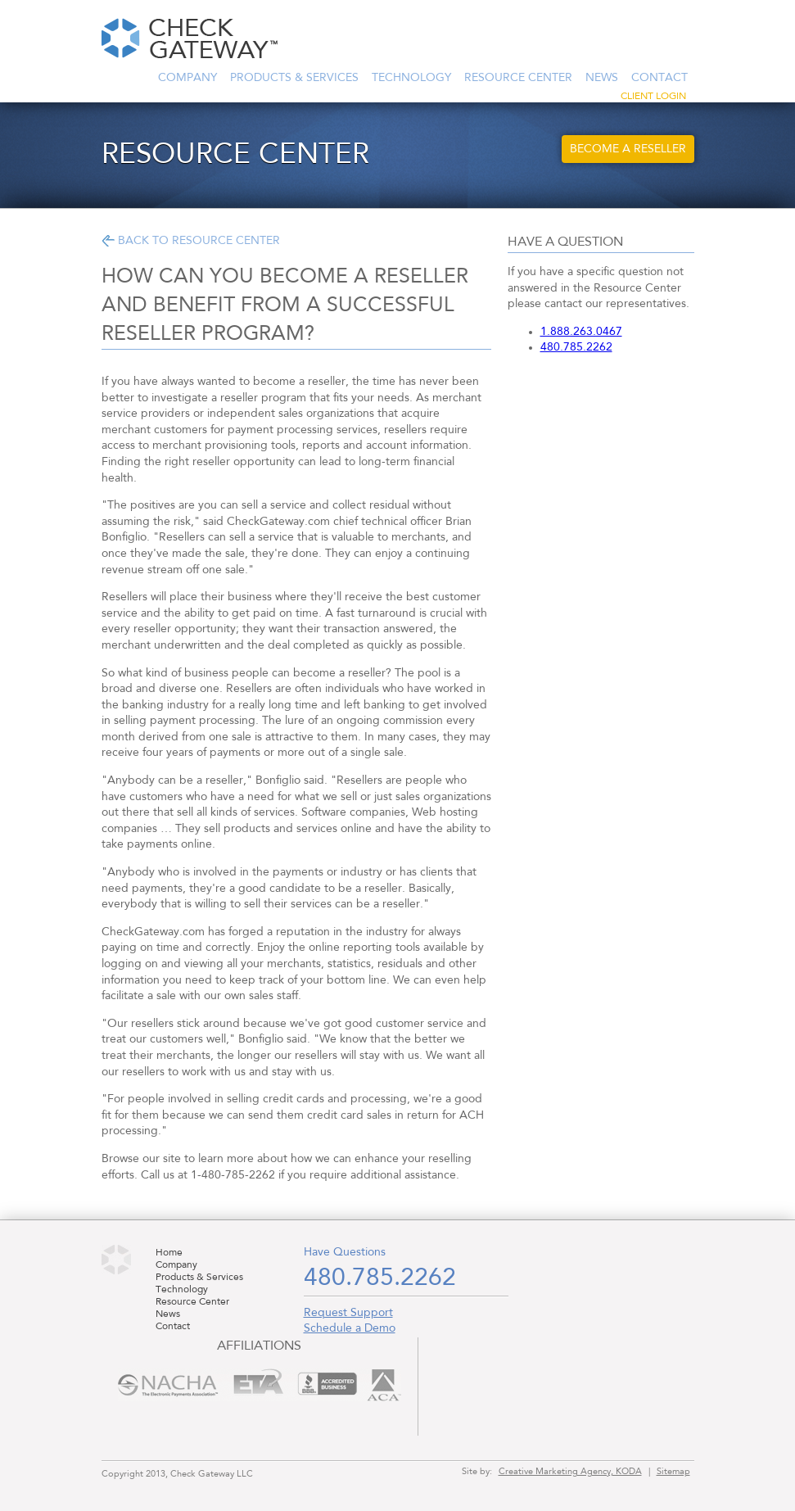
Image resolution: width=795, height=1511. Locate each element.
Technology (411, 78)
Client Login (653, 97)
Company (187, 78)
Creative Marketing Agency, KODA (570, 1472)
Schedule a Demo (349, 1328)
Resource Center (518, 78)
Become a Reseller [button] (628, 149)
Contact (659, 78)
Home (169, 1253)
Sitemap (673, 1472)
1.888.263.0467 (581, 331)
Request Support (348, 1313)
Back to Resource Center (199, 241)
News (601, 78)
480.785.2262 (576, 347)
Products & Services (294, 78)
